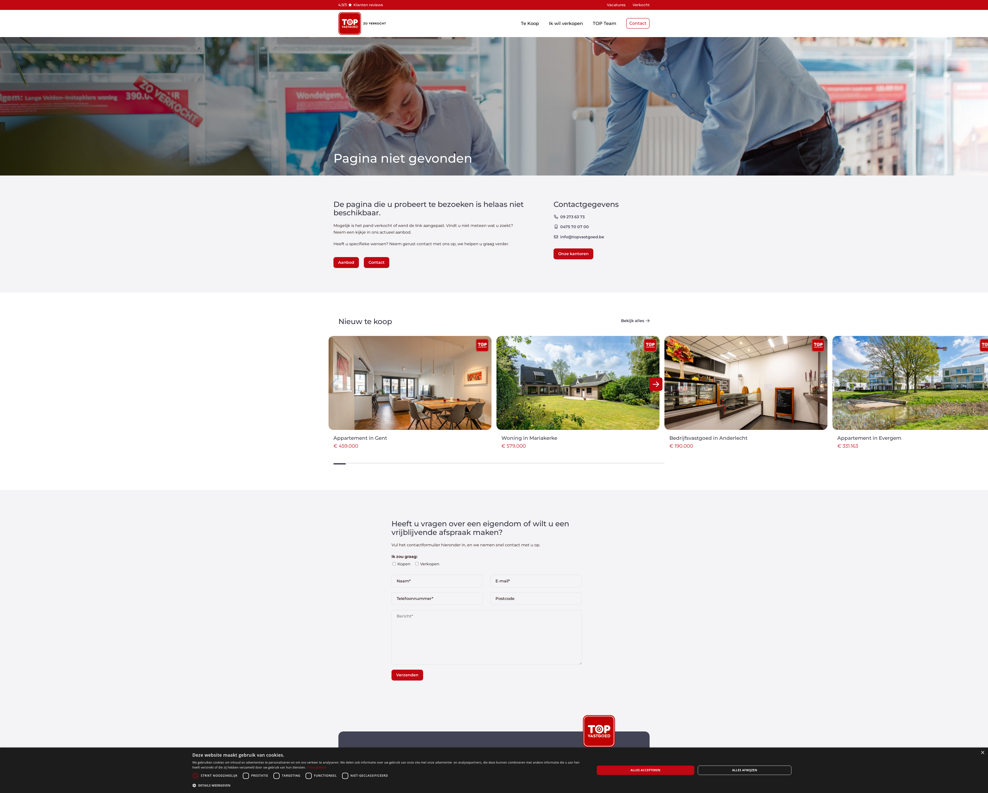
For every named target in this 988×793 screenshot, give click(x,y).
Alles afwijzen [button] (744, 770)
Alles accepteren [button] (645, 770)
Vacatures (616, 4)
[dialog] (494, 770)
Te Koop (530, 23)
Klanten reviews (368, 4)
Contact (637, 23)
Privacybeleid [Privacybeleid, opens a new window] (316, 767)
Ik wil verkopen (566, 23)
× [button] (982, 753)
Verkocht (641, 4)
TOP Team (604, 23)
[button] (655, 384)
